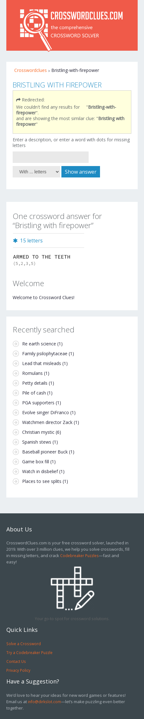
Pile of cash (34, 393)
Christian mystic (38, 432)
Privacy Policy (18, 670)
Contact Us (16, 661)
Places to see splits (41, 481)
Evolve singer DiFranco (45, 412)
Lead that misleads (41, 363)
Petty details (34, 383)
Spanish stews (36, 442)
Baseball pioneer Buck (45, 452)
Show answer (81, 171)
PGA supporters (38, 403)
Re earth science (39, 344)
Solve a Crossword (23, 643)
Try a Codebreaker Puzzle (29, 652)
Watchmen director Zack (47, 422)
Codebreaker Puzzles (79, 555)
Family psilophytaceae (44, 353)
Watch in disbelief (40, 471)
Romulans (32, 373)
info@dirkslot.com (44, 701)
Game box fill (35, 462)
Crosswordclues (30, 70)
